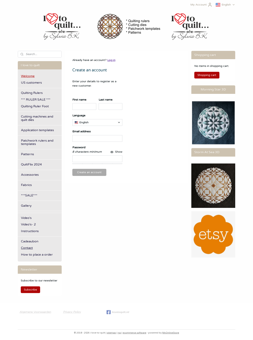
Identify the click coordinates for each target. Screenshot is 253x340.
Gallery (26, 206)
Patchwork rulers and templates (37, 142)
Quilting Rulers (32, 93)
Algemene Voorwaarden (35, 312)
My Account (201, 4)
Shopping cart (206, 75)
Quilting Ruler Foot (35, 106)
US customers (31, 83)
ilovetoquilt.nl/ (118, 312)
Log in (111, 60)
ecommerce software (134, 333)
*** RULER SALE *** (35, 100)
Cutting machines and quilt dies (37, 118)
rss (119, 333)
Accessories (30, 175)
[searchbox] (97, 122)
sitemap (111, 333)
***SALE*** (29, 195)
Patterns (27, 154)
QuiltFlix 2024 (31, 164)
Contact (27, 248)
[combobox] (97, 122)
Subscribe (30, 289)
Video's (26, 218)
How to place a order (37, 255)
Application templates (37, 130)
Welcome (28, 76)
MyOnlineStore (170, 333)
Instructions (30, 231)
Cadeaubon (29, 241)
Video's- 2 (28, 224)
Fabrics (26, 185)
